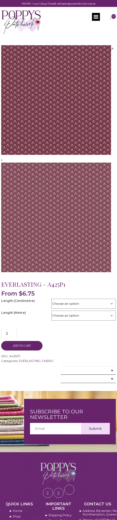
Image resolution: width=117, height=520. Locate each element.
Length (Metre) (13, 313)
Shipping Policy (60, 515)
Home (17, 511)
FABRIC (48, 361)
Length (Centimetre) (18, 301)
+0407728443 (39, 3)
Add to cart (22, 346)
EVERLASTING (29, 361)
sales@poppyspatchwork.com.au (76, 3)
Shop (17, 516)
